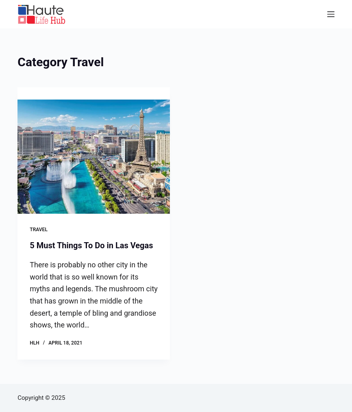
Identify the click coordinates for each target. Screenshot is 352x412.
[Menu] (331, 14)
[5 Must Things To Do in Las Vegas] (93, 157)
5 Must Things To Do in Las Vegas (91, 245)
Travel (39, 229)
